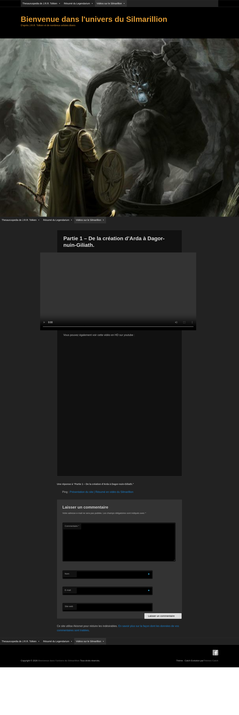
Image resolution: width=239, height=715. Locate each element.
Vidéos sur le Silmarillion (111, 3)
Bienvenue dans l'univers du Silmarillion (94, 19)
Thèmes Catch (210, 660)
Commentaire (72, 526)
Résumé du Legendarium (78, 3)
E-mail (68, 590)
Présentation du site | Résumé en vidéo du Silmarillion (101, 492)
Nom (67, 573)
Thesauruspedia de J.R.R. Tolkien (41, 3)
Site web (69, 606)
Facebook (215, 652)
